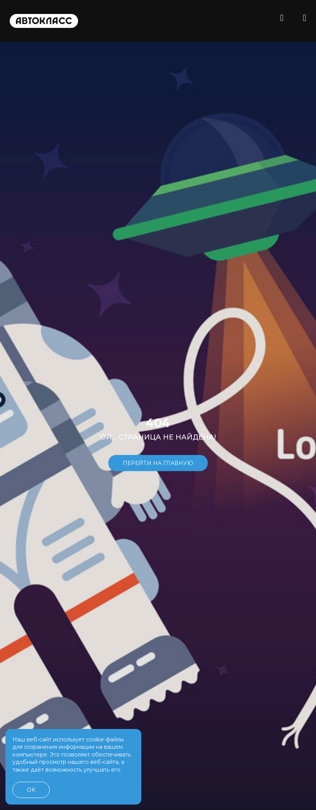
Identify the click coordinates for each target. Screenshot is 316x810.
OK (31, 789)
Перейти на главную (158, 462)
